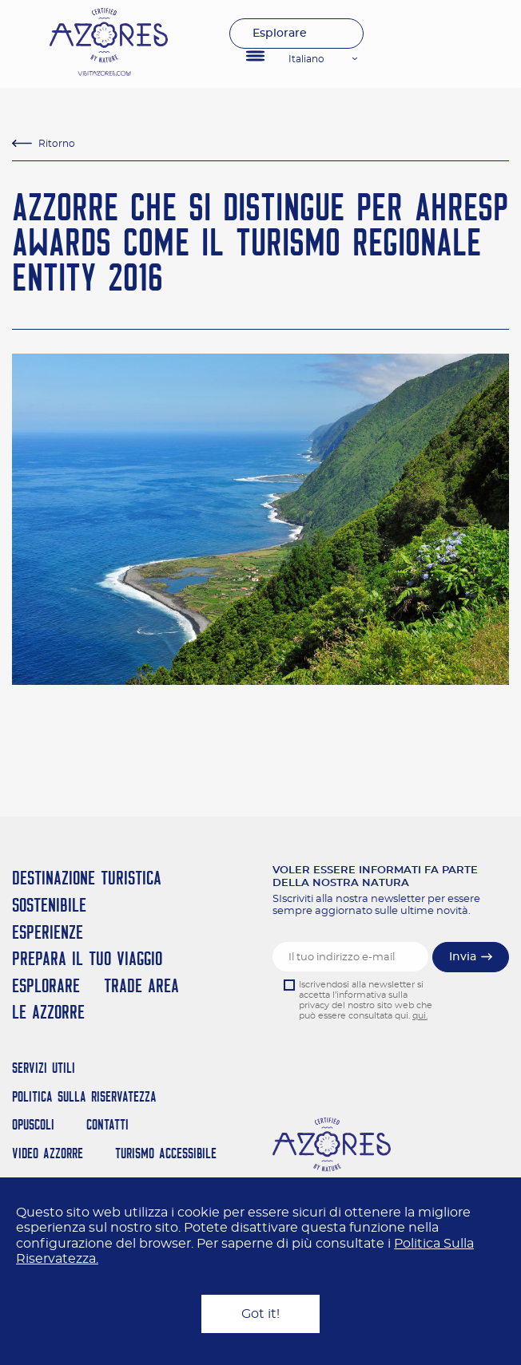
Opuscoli (33, 1124)
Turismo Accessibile (166, 1153)
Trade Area (141, 985)
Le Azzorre (48, 1012)
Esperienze (47, 932)
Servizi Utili (43, 1067)
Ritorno (56, 143)
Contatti (107, 1124)
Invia (462, 957)
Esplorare (280, 33)
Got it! (260, 1314)
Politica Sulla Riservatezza (84, 1096)
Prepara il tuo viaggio (87, 958)
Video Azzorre (47, 1153)
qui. (420, 1015)
